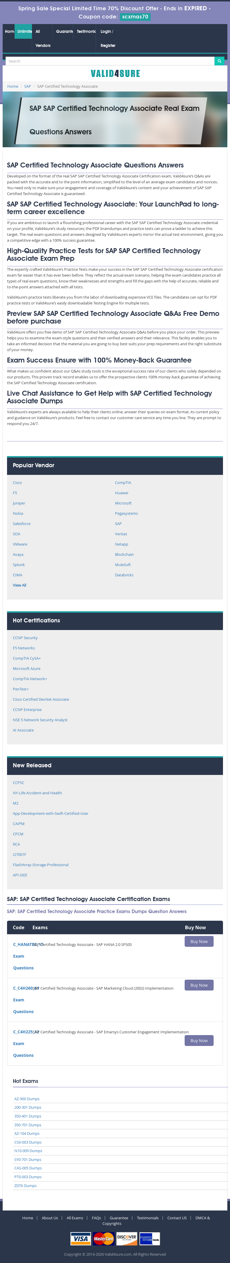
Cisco (17, 483)
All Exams (75, 1217)
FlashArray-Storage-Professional (40, 865)
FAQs (96, 1217)
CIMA (17, 575)
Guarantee (64, 32)
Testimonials (86, 32)
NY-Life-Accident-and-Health (37, 793)
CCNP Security (25, 638)
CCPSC (18, 783)
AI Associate (23, 730)
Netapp (121, 544)
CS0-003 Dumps (28, 1142)
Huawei (121, 493)
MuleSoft (123, 565)
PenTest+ (21, 689)
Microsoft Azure (26, 669)
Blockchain (124, 555)
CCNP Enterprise (27, 710)
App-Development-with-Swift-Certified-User (50, 814)
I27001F (19, 855)
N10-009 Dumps (28, 1150)
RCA (16, 844)
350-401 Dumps (27, 1116)
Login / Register (108, 39)
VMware (20, 544)
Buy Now (199, 941)
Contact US (177, 1217)
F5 (15, 493)
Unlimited (25, 32)
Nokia (18, 514)
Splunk (19, 565)
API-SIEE (20, 875)
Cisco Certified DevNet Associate (41, 699)
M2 (15, 803)
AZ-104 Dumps (27, 1133)
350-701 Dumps (27, 1124)
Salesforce (21, 524)
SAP (27, 86)
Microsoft (123, 503)
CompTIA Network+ (30, 679)
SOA (16, 534)
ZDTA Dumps (25, 1185)
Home (9, 32)
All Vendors (43, 39)
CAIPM (19, 824)
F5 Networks (24, 648)
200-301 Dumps (27, 1107)
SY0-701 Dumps (27, 1159)
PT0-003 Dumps (28, 1176)
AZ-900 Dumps (27, 1098)
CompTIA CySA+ (27, 658)
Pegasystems (126, 514)
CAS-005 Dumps (28, 1168)
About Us (50, 1217)
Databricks (124, 575)
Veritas (121, 534)
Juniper (19, 503)
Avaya (18, 555)
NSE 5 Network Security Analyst (40, 720)
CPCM (18, 834)
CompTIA (123, 483)
